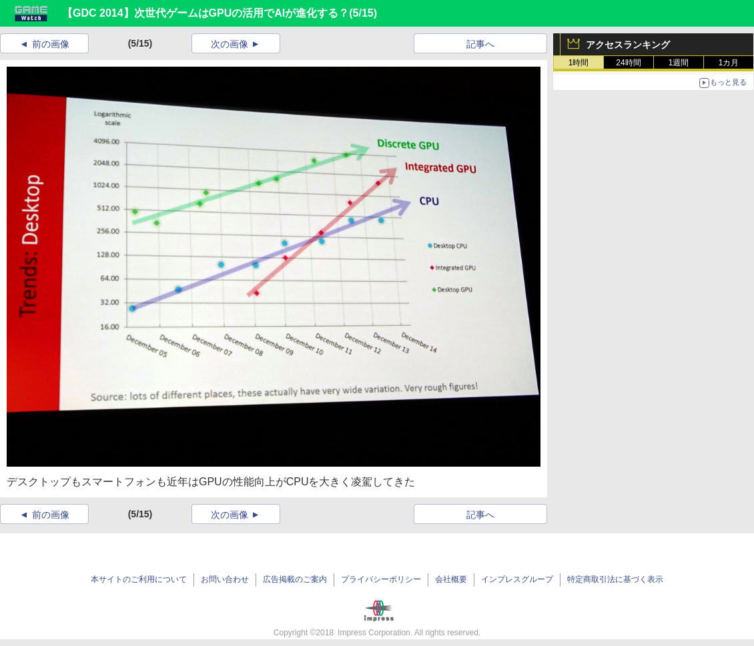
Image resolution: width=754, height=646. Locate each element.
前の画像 (50, 44)
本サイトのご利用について (139, 579)
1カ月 (729, 62)
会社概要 (451, 579)
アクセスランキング (628, 44)
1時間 (579, 62)
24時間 (628, 62)
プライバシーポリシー (381, 579)
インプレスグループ (517, 579)
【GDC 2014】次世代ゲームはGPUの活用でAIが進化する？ (205, 13)
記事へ (480, 44)
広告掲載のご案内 (295, 579)
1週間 (679, 62)
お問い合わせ (225, 579)
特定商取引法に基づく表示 (615, 579)
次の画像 (229, 44)
